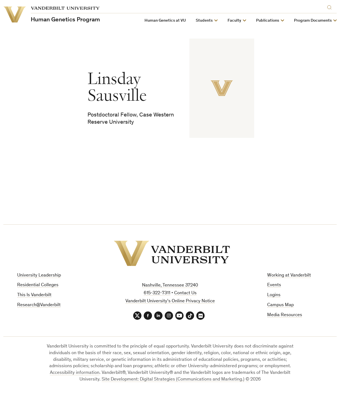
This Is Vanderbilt (34, 295)
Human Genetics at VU (165, 21)
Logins (273, 295)
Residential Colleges (37, 285)
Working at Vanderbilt (289, 275)
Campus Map (280, 305)
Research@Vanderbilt (39, 305)
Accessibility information (74, 373)
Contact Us (185, 293)
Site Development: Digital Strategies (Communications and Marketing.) (173, 379)
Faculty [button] (234, 21)
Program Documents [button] (313, 21)
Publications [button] (267, 21)
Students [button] (204, 21)
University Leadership (39, 275)
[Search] (330, 6)
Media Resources (284, 315)
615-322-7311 (157, 293)
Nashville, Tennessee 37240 (170, 285)
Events (274, 285)
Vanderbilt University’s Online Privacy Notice (170, 301)
